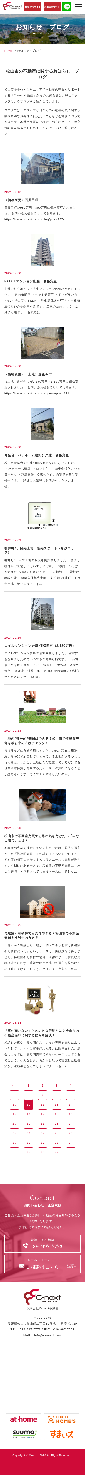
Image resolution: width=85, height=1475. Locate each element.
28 (56, 1133)
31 (28, 1142)
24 (70, 1123)
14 (70, 1104)
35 (28, 1152)
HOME (8, 50)
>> (56, 1152)
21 (28, 1123)
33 (56, 1142)
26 (28, 1133)
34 (70, 1142)
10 (14, 1104)
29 (70, 1133)
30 (14, 1142)
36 (42, 1152)
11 (28, 1104)
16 (28, 1114)
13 (56, 1104)
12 (42, 1104)
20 (14, 1123)
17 (42, 1114)
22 (42, 1123)
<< (14, 1085)
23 (56, 1123)
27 (42, 1133)
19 (70, 1114)
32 (42, 1142)
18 (56, 1114)
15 (14, 1114)
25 (14, 1133)
